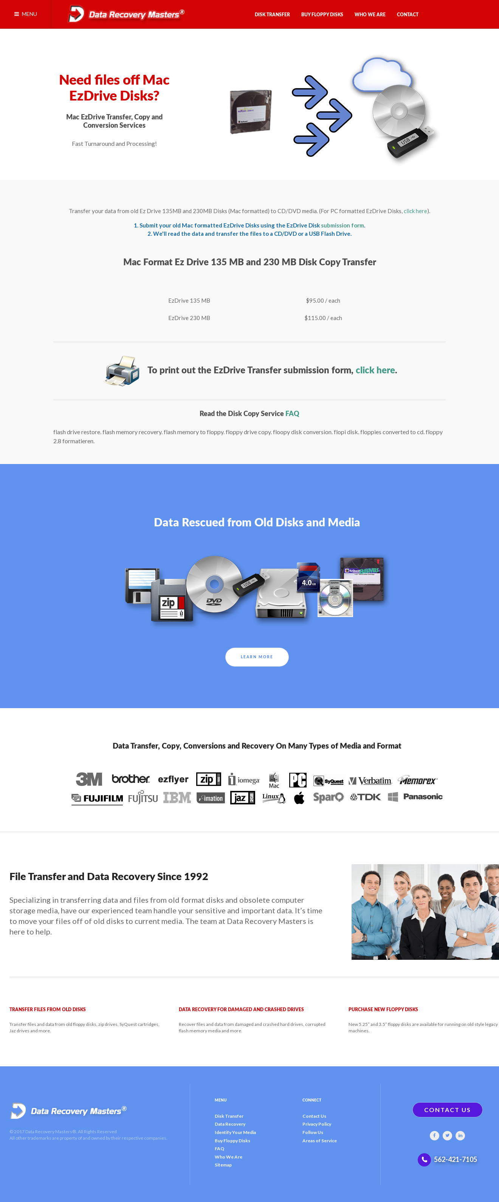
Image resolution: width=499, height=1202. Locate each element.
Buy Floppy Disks (232, 1140)
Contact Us (314, 1116)
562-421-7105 (455, 1159)
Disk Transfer (229, 1116)
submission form (342, 225)
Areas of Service (319, 1140)
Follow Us (312, 1132)
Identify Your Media (235, 1132)
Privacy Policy (316, 1124)
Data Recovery (230, 1124)
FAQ (292, 414)
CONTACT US (447, 1109)
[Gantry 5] (123, 12)
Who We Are (228, 1157)
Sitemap (223, 1165)
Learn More (257, 657)
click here (415, 210)
